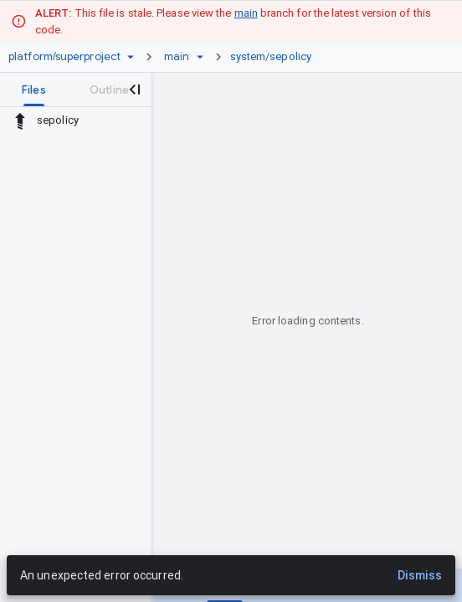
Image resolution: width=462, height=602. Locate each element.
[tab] (34, 89)
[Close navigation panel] (134, 89)
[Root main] (176, 57)
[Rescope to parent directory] (20, 120)
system (248, 56)
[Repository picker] (130, 57)
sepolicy (290, 56)
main (246, 13)
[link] (275, 57)
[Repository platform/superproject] (64, 57)
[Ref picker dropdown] (200, 57)
